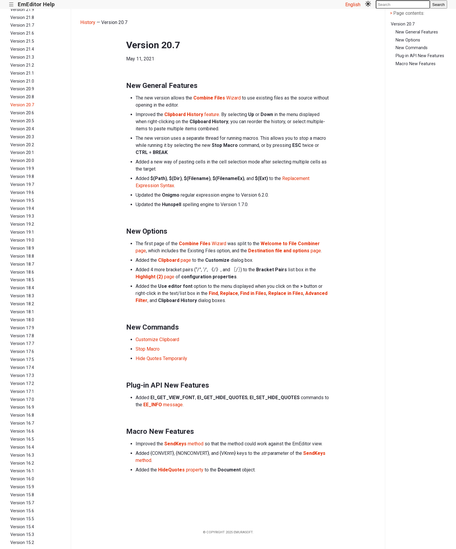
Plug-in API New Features (420, 55)
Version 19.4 (22, 208)
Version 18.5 (22, 279)
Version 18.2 (22, 303)
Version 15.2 (22, 542)
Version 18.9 (22, 248)
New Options (408, 40)
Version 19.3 (22, 216)
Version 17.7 (22, 343)
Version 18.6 (22, 272)
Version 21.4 (22, 49)
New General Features (417, 32)
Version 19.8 (22, 176)
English (352, 4)
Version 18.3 (22, 295)
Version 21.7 (22, 25)
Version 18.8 (22, 256)
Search (438, 4)
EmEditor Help (36, 4)
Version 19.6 (22, 192)
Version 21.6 (22, 33)
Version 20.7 (22, 104)
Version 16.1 (22, 470)
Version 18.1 (22, 311)
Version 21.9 (22, 9)
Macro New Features (416, 63)
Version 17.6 (22, 351)
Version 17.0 (22, 399)
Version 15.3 (22, 534)
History (87, 22)
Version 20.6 (22, 112)
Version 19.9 (22, 168)
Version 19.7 (22, 184)
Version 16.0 (22, 478)
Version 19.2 (22, 224)
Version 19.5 (22, 200)
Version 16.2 (22, 463)
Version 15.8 (22, 494)
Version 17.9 (22, 327)
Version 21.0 (22, 81)
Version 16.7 (22, 423)
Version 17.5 (22, 359)
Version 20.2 (22, 144)
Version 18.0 (22, 319)
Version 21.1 (22, 73)
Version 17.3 (22, 375)
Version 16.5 (22, 439)
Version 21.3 (22, 57)
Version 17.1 (22, 391)
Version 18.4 (22, 287)
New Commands (412, 47)
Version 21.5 (22, 41)
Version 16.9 (22, 407)
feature (191, 114)
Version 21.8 (22, 17)
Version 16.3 (22, 455)
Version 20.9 (22, 89)
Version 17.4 (22, 367)
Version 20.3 (22, 136)
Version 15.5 (22, 518)
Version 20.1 (22, 152)
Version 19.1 (22, 232)
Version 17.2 (22, 383)
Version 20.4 (22, 128)
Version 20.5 (22, 120)
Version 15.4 (22, 526)
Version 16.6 (22, 431)
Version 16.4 (22, 447)
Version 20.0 (22, 160)
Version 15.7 (22, 502)
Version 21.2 (22, 65)
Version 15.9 (22, 486)
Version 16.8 (22, 415)
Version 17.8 (22, 335)
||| (11, 4)
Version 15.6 (22, 510)
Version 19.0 (22, 240)
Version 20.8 (22, 96)
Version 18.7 (22, 264)
